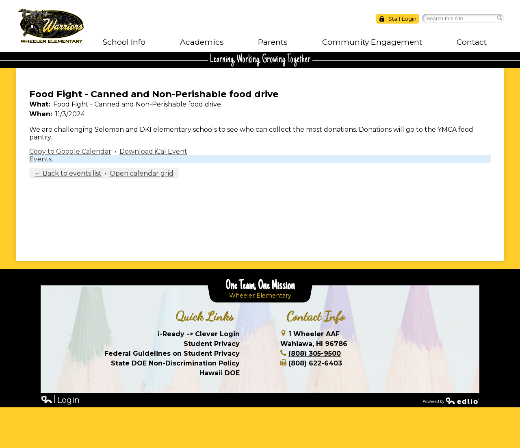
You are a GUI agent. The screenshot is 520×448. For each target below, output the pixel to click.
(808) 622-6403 (315, 363)
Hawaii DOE (219, 373)
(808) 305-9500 (314, 353)
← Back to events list (68, 173)
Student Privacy (212, 344)
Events (40, 159)
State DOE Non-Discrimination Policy (175, 363)
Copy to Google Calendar (70, 151)
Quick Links (205, 316)
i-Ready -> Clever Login (199, 334)
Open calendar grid (141, 173)
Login (60, 400)
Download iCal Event (153, 151)
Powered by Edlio (450, 400)
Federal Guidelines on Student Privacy (172, 353)
